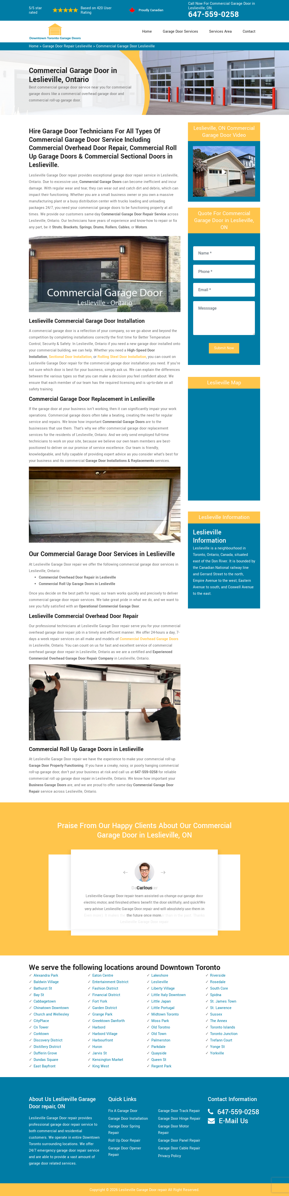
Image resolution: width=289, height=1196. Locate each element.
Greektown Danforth (108, 1021)
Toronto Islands (222, 1027)
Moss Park (160, 1021)
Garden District (104, 1008)
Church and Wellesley (51, 1014)
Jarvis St (99, 1053)
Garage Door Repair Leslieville (67, 46)
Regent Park (161, 1066)
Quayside (159, 1053)
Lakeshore (159, 975)
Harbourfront (102, 1040)
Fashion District (105, 988)
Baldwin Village (46, 982)
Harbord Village (104, 1033)
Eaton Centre (102, 975)
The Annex (218, 1021)
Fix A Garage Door (122, 1110)
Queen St (158, 1059)
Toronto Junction (223, 1033)
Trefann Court (221, 1040)
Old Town (158, 1033)
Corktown (41, 1033)
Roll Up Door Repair (124, 1140)
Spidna (215, 995)
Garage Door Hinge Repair (179, 1118)
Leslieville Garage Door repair (143, 1190)
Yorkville (217, 1053)
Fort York (99, 1001)
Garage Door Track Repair (179, 1110)
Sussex (216, 1014)
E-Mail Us (233, 1121)
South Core (219, 988)
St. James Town (223, 1001)
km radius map (224, 443)
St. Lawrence (220, 1008)
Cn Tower (41, 1027)
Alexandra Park (46, 975)
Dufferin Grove (45, 1053)
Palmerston (160, 1040)
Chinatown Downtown (51, 1008)
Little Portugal (162, 1008)
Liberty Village (163, 988)
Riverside (218, 975)
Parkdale (158, 1046)
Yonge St (217, 1046)
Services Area (220, 31)
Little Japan (161, 1001)
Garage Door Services (180, 31)
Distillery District (47, 1046)
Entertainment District (110, 982)
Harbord (98, 1027)
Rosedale (218, 982)
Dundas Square (46, 1059)
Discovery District (48, 1040)
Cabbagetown (45, 1001)
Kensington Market (107, 1059)
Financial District (106, 995)
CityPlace (41, 1021)
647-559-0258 (213, 14)
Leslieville (159, 982)
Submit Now (224, 348)
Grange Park (102, 1014)
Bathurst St (43, 988)
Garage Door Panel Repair (179, 1140)
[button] (129, 872)
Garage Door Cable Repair (179, 1148)
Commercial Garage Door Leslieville (125, 46)
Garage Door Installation (128, 1118)
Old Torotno (160, 1027)
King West (100, 1066)
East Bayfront (45, 1066)
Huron (97, 1046)
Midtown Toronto (165, 1014)
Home (147, 31)
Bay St (39, 995)
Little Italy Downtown (168, 995)
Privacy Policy (169, 1156)
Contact (249, 31)
